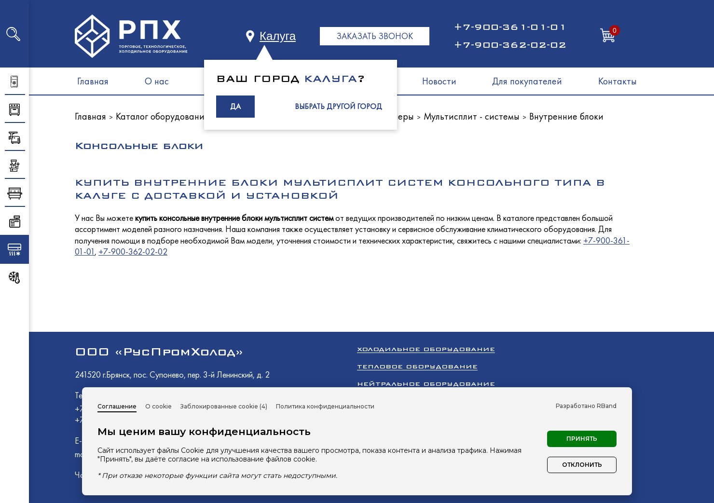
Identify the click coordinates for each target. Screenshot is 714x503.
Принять (581, 438)
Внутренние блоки (566, 116)
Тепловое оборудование (417, 366)
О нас (157, 81)
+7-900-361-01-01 (509, 27)
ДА (235, 106)
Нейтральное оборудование (426, 383)
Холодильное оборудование (426, 349)
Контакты (617, 81)
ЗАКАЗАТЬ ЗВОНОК (374, 35)
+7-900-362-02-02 (509, 45)
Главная (93, 81)
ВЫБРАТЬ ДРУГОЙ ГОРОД (338, 106)
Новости (439, 81)
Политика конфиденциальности (325, 406)
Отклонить (582, 464)
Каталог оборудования (162, 116)
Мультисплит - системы (472, 116)
